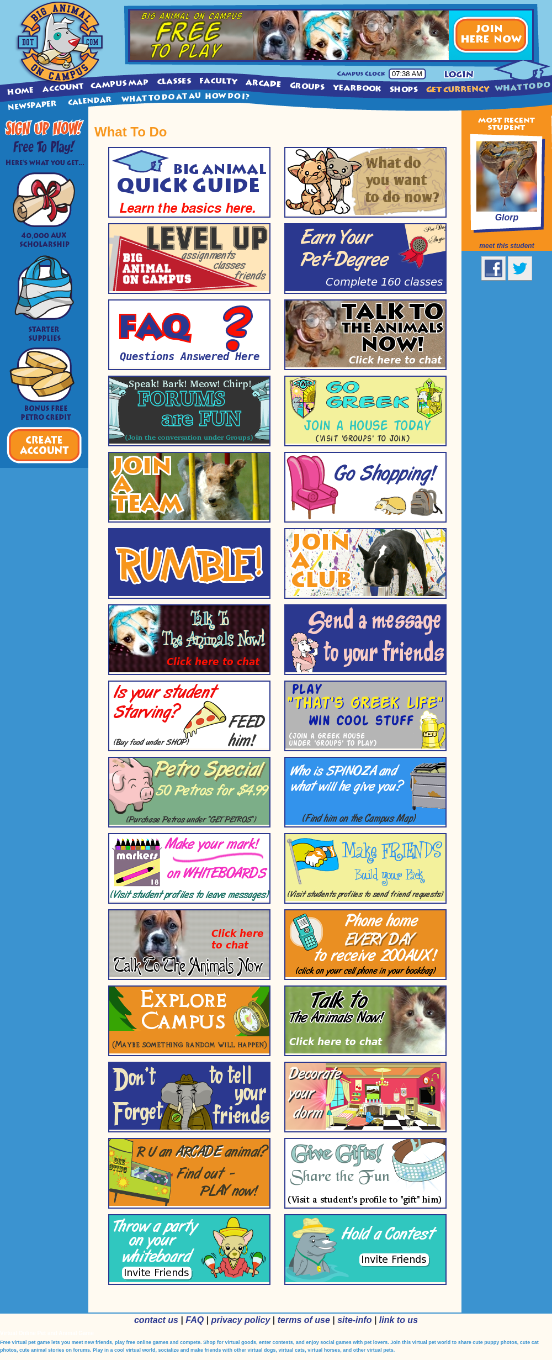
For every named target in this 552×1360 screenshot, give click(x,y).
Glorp (507, 217)
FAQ (194, 1320)
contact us (156, 1320)
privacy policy (240, 1320)
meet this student (506, 246)
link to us (398, 1320)
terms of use (304, 1320)
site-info (354, 1320)
